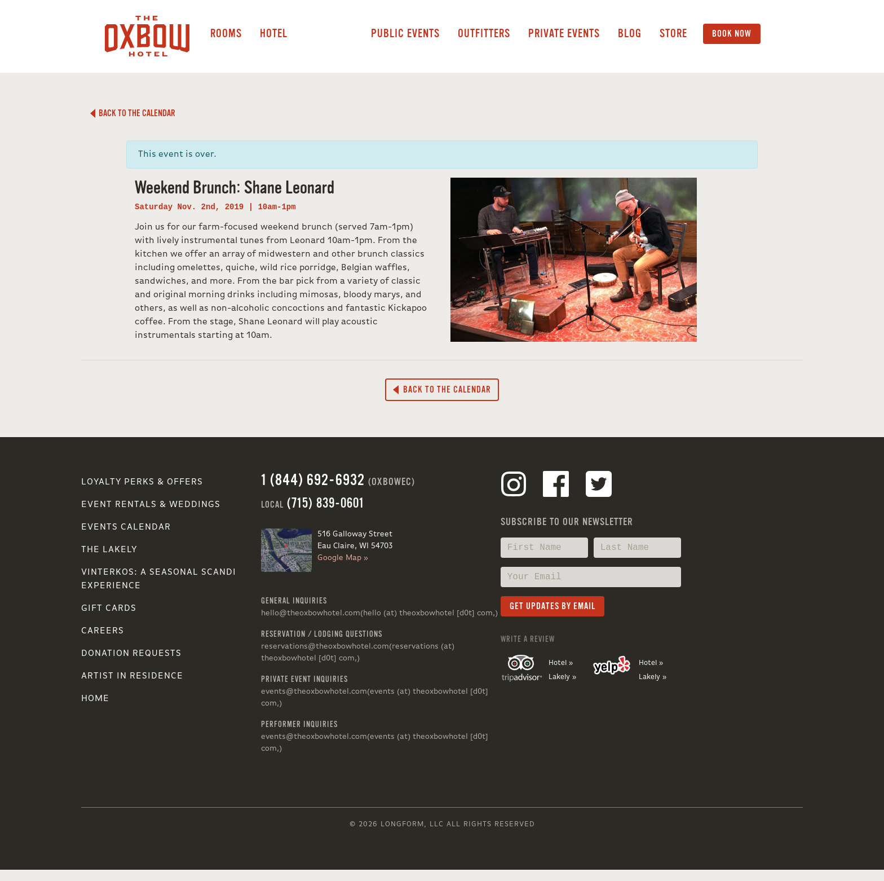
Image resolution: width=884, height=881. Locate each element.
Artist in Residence (132, 676)
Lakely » (562, 677)
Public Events (405, 33)
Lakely (329, 34)
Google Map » (342, 558)
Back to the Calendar (132, 113)
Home (95, 698)
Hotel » (561, 663)
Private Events (564, 33)
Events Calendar (126, 527)
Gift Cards (108, 608)
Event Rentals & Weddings (150, 504)
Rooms (226, 33)
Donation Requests (131, 653)
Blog (630, 33)
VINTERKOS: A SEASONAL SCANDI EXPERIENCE (158, 579)
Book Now (732, 34)
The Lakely (109, 549)
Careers (102, 631)
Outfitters (484, 33)
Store (673, 33)
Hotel (274, 33)
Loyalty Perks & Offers (142, 482)
